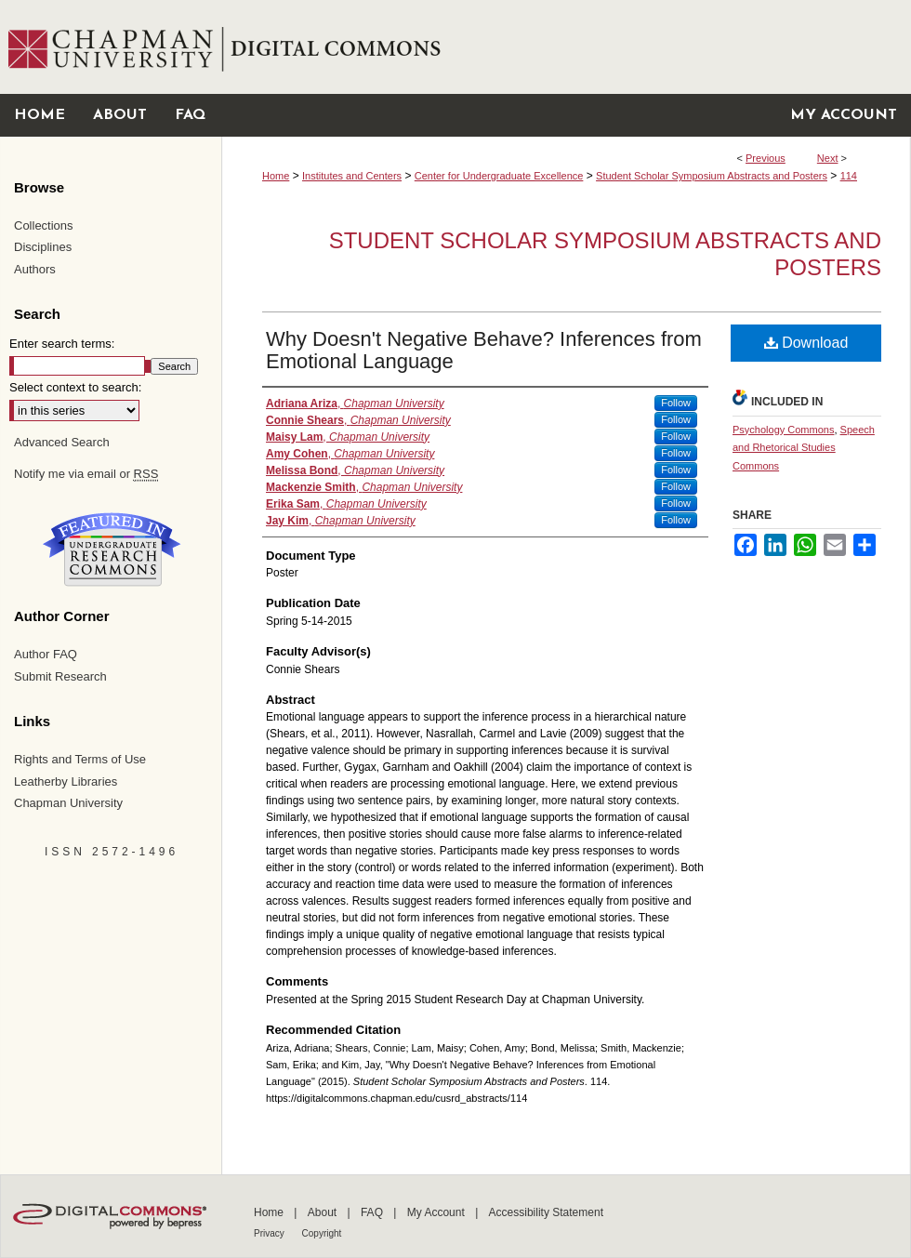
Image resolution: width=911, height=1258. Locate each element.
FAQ (373, 1212)
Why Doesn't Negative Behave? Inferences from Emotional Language (484, 350)
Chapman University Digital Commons (565, 47)
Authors (35, 269)
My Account (437, 1212)
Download (806, 343)
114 (848, 175)
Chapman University (68, 803)
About (324, 1212)
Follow (676, 402)
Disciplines (43, 247)
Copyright (322, 1233)
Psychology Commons (783, 429)
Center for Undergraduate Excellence (499, 175)
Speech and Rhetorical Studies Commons (804, 448)
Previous (766, 158)
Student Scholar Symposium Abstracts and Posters (711, 175)
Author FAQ (45, 654)
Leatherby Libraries (65, 781)
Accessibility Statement (546, 1212)
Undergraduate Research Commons (112, 549)
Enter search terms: (61, 344)
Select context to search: (75, 387)
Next (827, 158)
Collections (43, 225)
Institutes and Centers (352, 175)
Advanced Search (62, 442)
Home (275, 175)
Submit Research (60, 676)
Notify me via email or (86, 474)
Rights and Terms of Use (80, 759)
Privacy (270, 1233)
